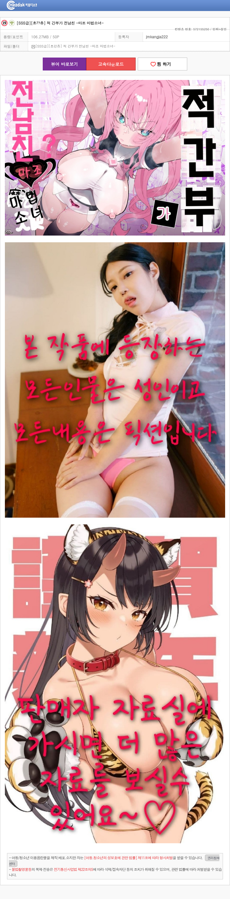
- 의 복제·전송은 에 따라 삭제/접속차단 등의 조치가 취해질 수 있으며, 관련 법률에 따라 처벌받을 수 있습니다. (115, 872)
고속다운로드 (111, 64)
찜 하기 (162, 64)
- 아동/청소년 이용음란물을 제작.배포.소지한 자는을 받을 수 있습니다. (114, 861)
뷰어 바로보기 (64, 64)
